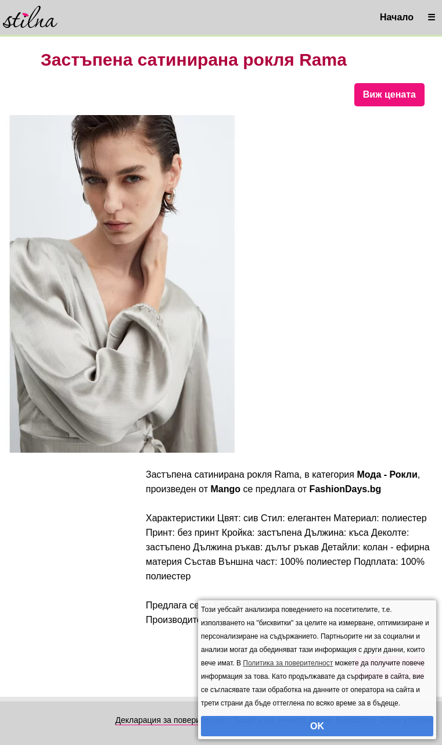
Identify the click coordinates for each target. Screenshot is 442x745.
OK (317, 726)
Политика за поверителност (288, 663)
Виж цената (389, 94)
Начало (397, 17)
